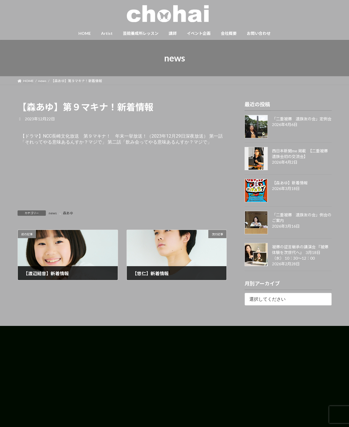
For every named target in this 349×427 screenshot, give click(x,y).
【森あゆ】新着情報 (290, 182)
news (53, 213)
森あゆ (68, 213)
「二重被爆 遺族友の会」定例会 (301, 118)
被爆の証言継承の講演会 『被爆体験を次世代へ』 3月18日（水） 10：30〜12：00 (300, 252)
